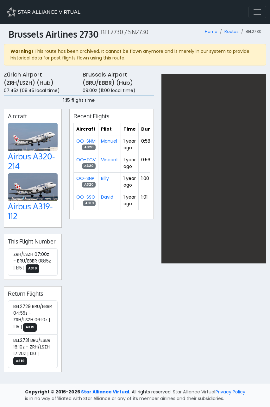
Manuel (109, 141)
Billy (105, 178)
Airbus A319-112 (30, 211)
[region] (213, 168)
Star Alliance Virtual (105, 392)
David (107, 197)
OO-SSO (85, 197)
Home (211, 31)
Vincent (109, 160)
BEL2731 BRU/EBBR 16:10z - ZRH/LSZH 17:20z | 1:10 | (31, 351)
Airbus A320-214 (31, 161)
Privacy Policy (230, 392)
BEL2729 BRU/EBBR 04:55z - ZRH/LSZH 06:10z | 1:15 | (32, 317)
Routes (231, 31)
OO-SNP (85, 178)
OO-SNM (86, 141)
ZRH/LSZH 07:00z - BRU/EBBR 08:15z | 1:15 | (32, 262)
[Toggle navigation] (257, 12)
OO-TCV (86, 160)
